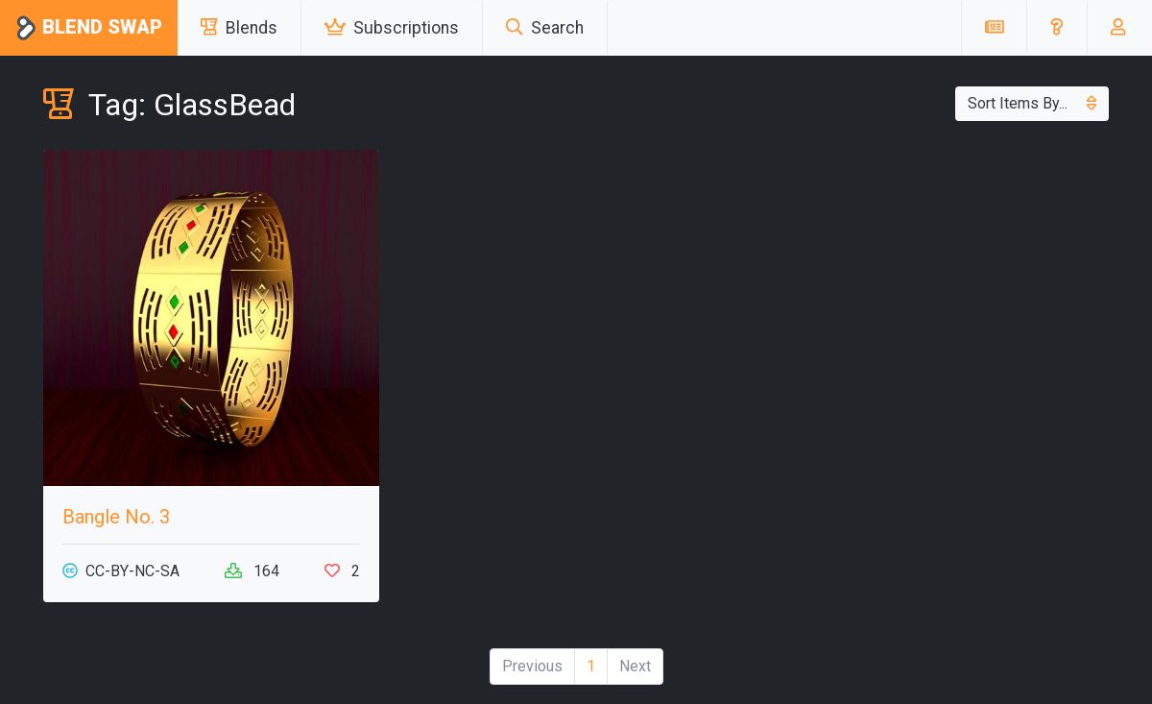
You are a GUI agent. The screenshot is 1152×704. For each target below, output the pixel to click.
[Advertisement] (941, 284)
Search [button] (545, 27)
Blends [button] (239, 27)
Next (635, 666)
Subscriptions (391, 27)
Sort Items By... (1032, 103)
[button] (1056, 28)
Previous (532, 666)
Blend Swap (88, 28)
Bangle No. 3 (116, 516)
